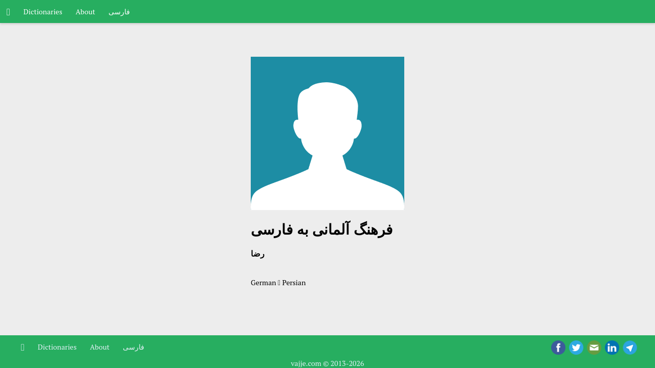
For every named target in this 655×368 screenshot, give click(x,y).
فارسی (119, 11)
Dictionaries (43, 11)
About (85, 11)
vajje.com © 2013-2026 (327, 363)
